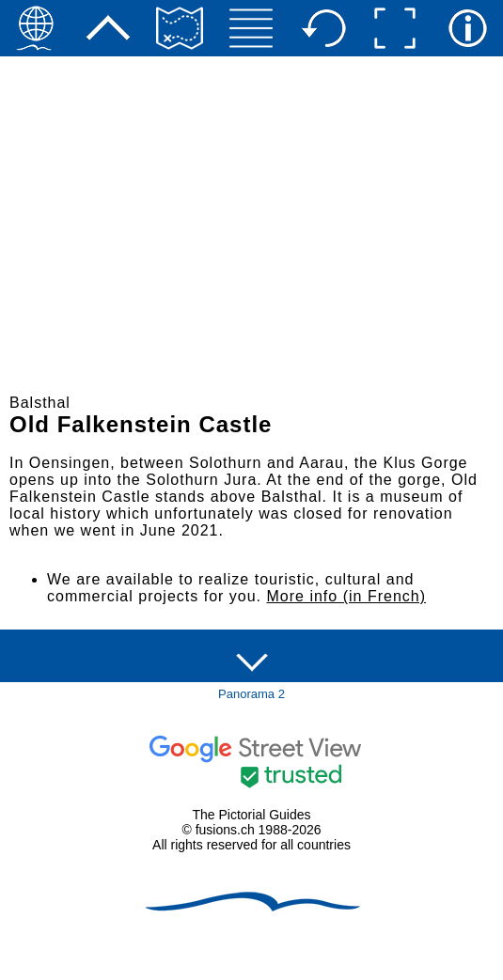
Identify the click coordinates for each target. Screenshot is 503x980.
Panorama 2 (251, 694)
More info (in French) (347, 596)
